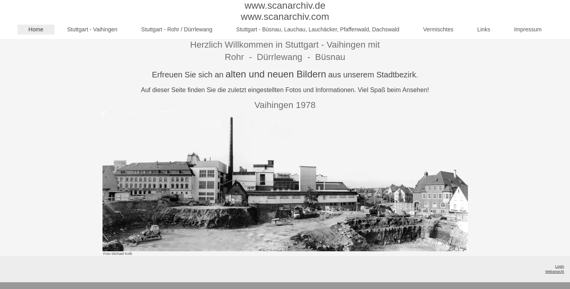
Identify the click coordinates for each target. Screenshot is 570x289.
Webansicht (554, 272)
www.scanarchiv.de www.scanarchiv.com (285, 11)
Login (559, 266)
